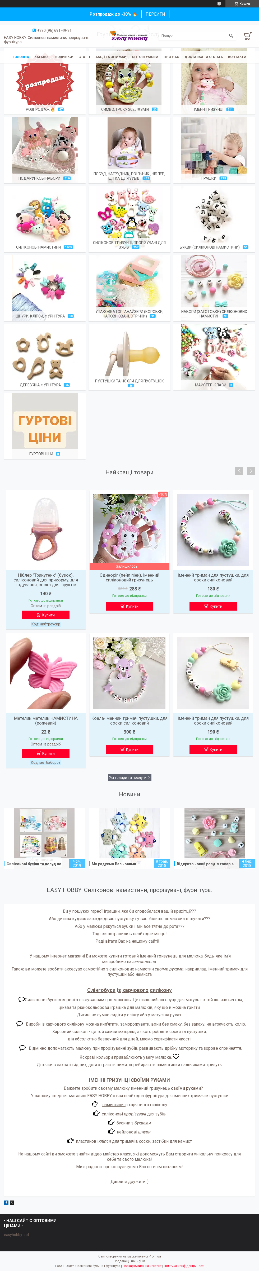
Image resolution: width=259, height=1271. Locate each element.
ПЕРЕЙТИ (155, 14)
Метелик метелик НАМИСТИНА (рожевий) (46, 720)
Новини (129, 794)
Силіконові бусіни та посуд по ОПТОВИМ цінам (34, 867)
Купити (48, 615)
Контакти (237, 57)
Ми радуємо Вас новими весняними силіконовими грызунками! (115, 868)
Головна (21, 57)
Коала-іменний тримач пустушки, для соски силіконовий (129, 720)
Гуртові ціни (41, 454)
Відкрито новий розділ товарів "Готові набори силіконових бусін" (208, 867)
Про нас (171, 57)
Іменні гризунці (208, 109)
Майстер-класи (210, 385)
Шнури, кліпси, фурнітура (40, 316)
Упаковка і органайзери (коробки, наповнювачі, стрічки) (129, 314)
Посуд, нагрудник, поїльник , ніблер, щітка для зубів (129, 176)
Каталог (41, 57)
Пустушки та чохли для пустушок (129, 381)
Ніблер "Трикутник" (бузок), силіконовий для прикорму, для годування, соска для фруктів (45, 580)
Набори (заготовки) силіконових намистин (214, 314)
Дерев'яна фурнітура (40, 385)
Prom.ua (155, 1256)
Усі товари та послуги (127, 777)
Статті (84, 57)
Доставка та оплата (203, 57)
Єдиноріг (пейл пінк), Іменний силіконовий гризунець (129, 577)
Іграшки (208, 178)
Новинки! (64, 57)
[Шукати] (231, 36)
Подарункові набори (39, 178)
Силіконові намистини (38, 247)
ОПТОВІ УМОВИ (145, 57)
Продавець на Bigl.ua (130, 1261)
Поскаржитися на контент (142, 1266)
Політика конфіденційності (184, 1266)
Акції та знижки (111, 57)
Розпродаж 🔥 (40, 109)
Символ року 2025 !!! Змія (125, 109)
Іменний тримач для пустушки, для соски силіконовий (213, 577)
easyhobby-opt (16, 1235)
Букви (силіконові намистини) (210, 247)
